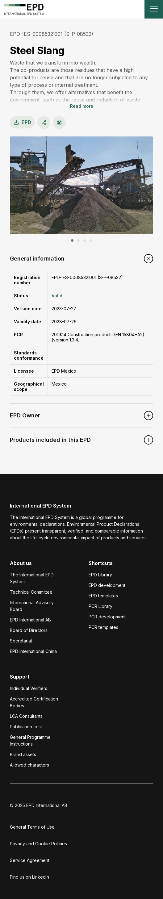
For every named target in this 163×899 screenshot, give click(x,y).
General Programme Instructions (30, 740)
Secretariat (21, 640)
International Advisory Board (32, 606)
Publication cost (26, 726)
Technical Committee (31, 592)
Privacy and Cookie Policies (38, 843)
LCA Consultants (26, 716)
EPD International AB (30, 619)
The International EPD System (32, 578)
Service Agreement (29, 860)
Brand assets (23, 754)
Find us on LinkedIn (29, 877)
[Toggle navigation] (153, 9)
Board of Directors (29, 630)
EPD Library (100, 574)
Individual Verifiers (28, 688)
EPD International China (33, 651)
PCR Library (100, 606)
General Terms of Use (32, 827)
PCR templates (103, 627)
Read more (81, 106)
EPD (22, 122)
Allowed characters (29, 764)
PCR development (107, 616)
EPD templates (103, 595)
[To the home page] (24, 9)
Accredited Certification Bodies (34, 702)
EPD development (107, 585)
